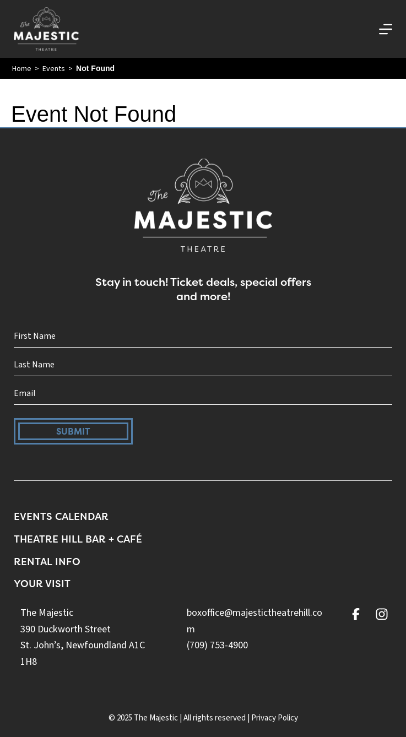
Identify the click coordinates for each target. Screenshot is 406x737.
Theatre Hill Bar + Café (78, 539)
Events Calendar (61, 516)
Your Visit (42, 583)
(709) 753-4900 (217, 645)
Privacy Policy (274, 718)
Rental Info (47, 561)
